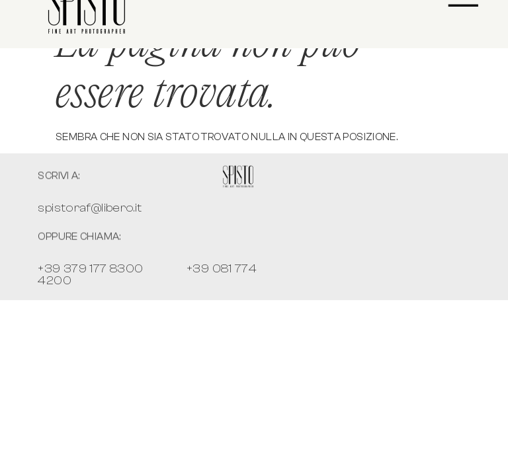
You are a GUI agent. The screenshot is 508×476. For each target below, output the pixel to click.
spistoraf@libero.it (90, 208)
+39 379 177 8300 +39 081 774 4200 (147, 275)
